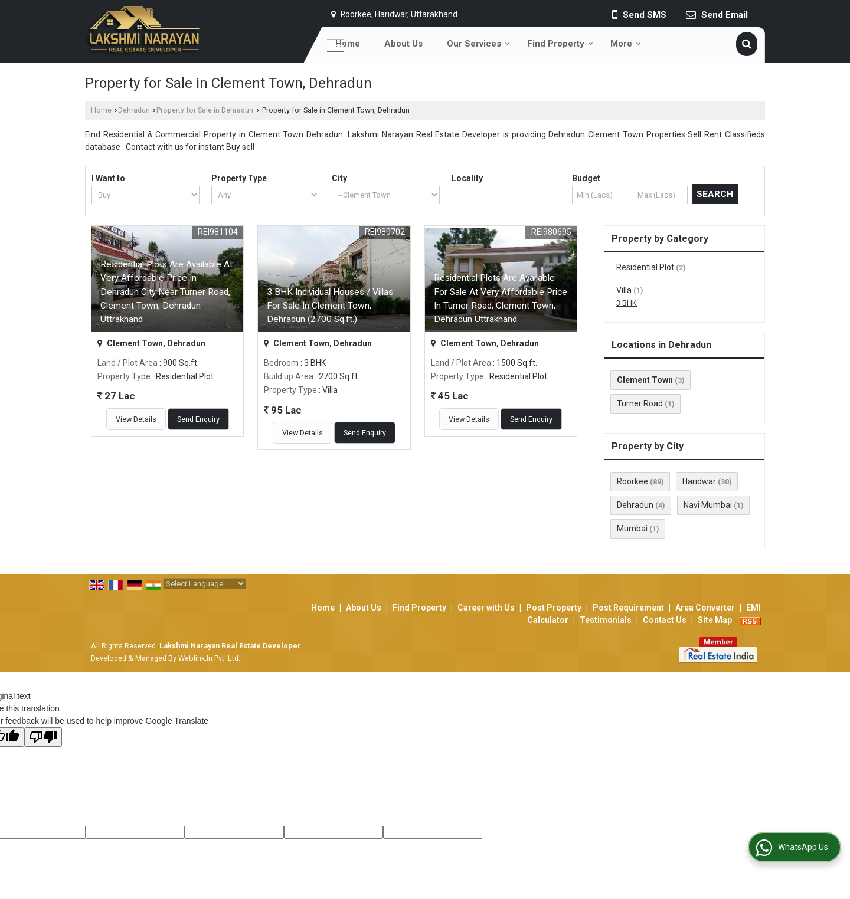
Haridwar (699, 481)
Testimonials (606, 620)
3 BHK (626, 302)
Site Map (715, 620)
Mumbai (632, 528)
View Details (136, 419)
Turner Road (640, 403)
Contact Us (664, 620)
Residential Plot (645, 267)
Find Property (560, 43)
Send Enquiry (198, 419)
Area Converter (705, 607)
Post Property (553, 607)
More (625, 43)
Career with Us (486, 607)
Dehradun (134, 110)
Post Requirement (628, 607)
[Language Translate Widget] (204, 583)
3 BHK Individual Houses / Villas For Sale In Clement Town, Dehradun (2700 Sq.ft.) (330, 305)
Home (347, 43)
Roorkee (632, 481)
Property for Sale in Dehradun (204, 110)
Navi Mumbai (708, 505)
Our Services (478, 43)
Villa (624, 290)
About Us (403, 43)
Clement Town (645, 380)
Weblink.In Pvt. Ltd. (209, 658)
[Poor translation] (43, 737)
